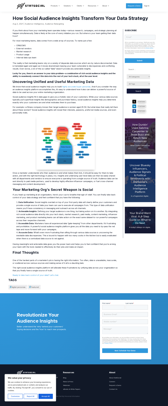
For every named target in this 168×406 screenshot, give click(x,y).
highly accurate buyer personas (76, 86)
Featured (35, 287)
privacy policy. (149, 48)
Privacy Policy (108, 343)
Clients (80, 6)
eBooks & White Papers (71, 389)
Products (55, 6)
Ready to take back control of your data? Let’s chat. (36, 275)
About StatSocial (115, 378)
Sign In (146, 6)
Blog (64, 378)
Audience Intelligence (34, 24)
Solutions (68, 6)
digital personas (18, 287)
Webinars (66, 385)
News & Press (68, 382)
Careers (112, 382)
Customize (15, 396)
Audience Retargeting (54, 24)
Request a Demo (134, 6)
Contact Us (113, 389)
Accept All (46, 396)
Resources (93, 6)
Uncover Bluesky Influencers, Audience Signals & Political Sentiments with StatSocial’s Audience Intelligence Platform (140, 178)
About (105, 6)
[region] (30, 387)
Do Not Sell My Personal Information (67, 396)
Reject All (30, 396)
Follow (141, 101)
